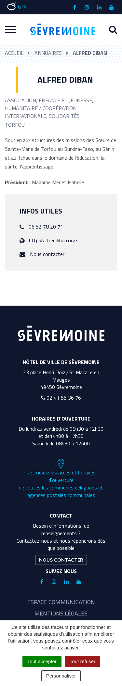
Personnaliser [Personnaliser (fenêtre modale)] (61, 675)
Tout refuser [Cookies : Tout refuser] (82, 661)
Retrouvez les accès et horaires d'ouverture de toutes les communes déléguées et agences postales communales (61, 479)
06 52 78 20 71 (46, 227)
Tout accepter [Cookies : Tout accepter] (42, 661)
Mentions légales (61, 613)
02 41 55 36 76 (61, 398)
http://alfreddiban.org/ (53, 240)
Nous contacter (47, 254)
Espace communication (61, 602)
